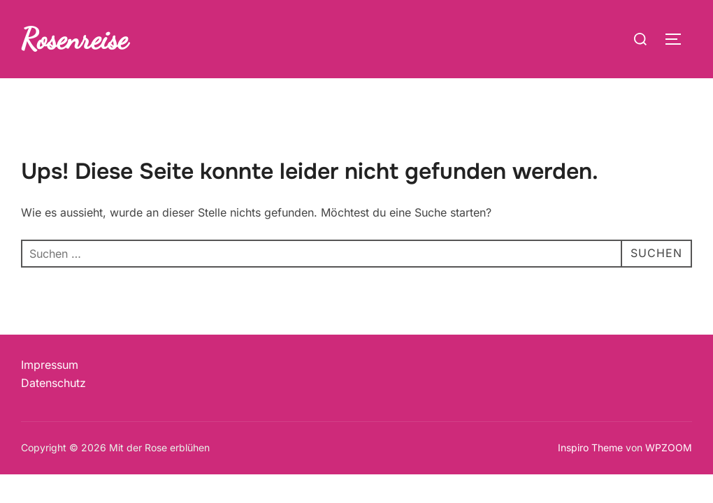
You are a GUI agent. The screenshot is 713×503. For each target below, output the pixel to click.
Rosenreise (74, 39)
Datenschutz (53, 383)
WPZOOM (668, 447)
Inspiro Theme (590, 447)
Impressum (49, 365)
